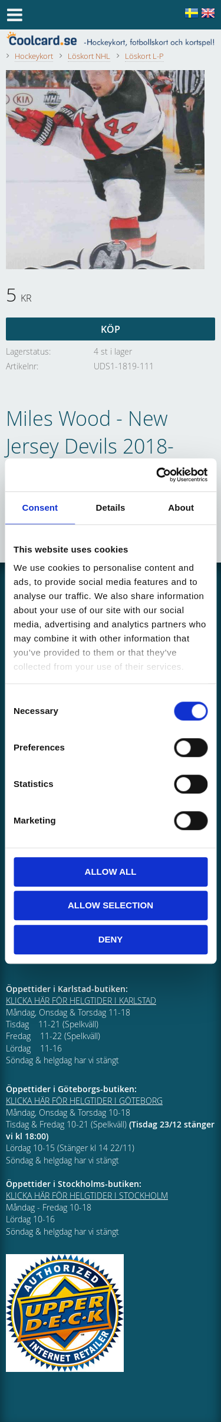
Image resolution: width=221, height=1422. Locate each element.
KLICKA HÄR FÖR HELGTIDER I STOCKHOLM (87, 1195)
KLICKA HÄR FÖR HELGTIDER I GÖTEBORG (84, 1100)
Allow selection (110, 905)
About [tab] (181, 507)
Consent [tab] (40, 507)
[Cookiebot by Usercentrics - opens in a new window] (157, 474)
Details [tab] (111, 507)
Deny (110, 939)
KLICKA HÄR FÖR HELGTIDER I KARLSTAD (81, 1000)
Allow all (111, 872)
